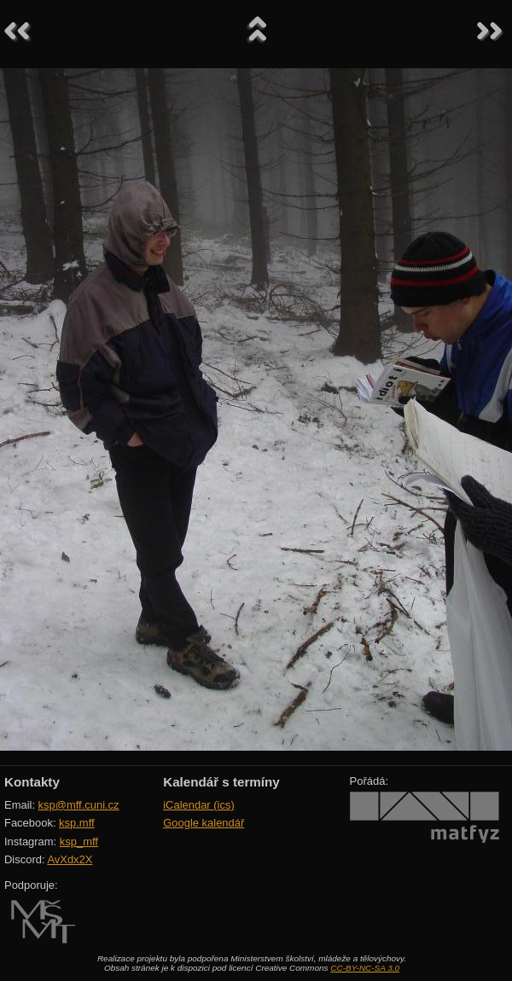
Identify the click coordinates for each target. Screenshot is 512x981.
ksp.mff (77, 822)
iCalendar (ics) (199, 804)
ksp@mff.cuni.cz (78, 804)
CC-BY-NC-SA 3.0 (364, 967)
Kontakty (32, 782)
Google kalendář (203, 822)
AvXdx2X (69, 859)
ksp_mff (79, 841)
